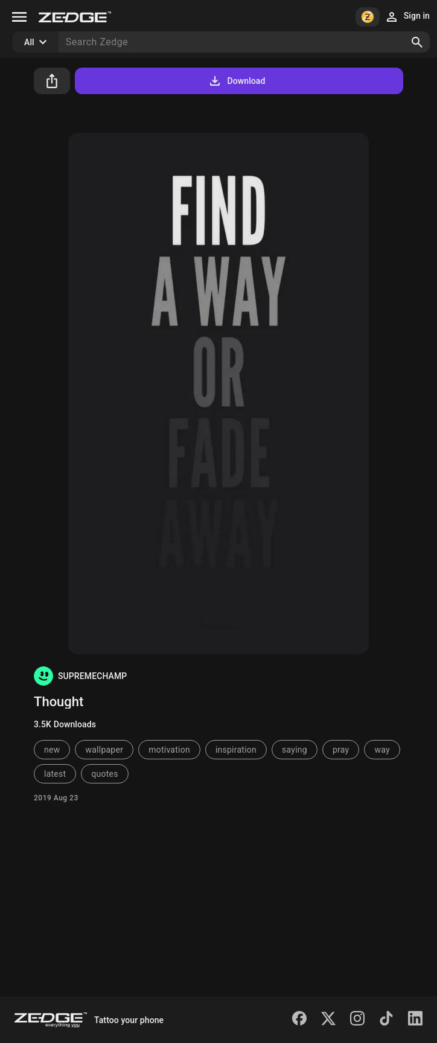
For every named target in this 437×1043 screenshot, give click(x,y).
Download (236, 81)
